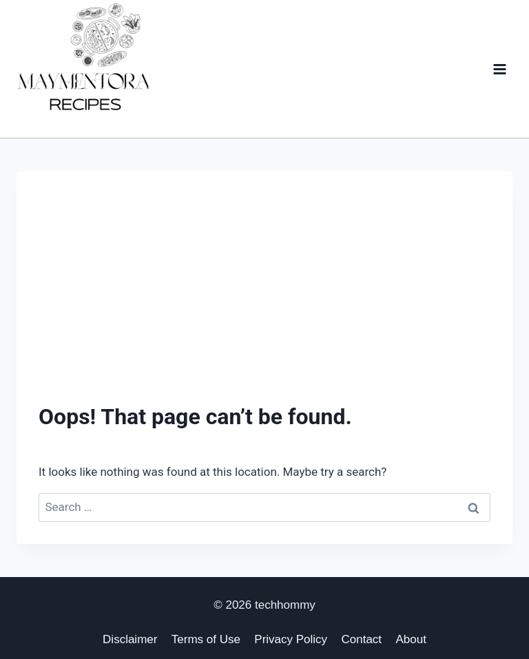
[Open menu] (499, 69)
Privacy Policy (290, 639)
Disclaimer (130, 639)
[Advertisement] (264, 296)
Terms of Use (206, 639)
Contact (362, 639)
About (410, 639)
